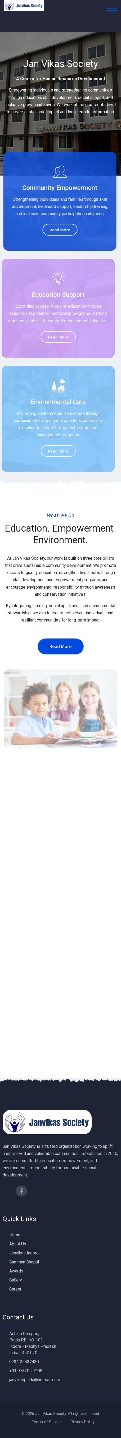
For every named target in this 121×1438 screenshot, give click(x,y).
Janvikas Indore (24, 1252)
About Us (17, 1243)
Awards (16, 1271)
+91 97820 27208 (25, 1370)
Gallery (15, 1280)
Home (14, 1234)
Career (15, 1289)
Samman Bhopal (24, 1262)
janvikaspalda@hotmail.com (34, 1379)
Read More (59, 229)
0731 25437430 (24, 1361)
